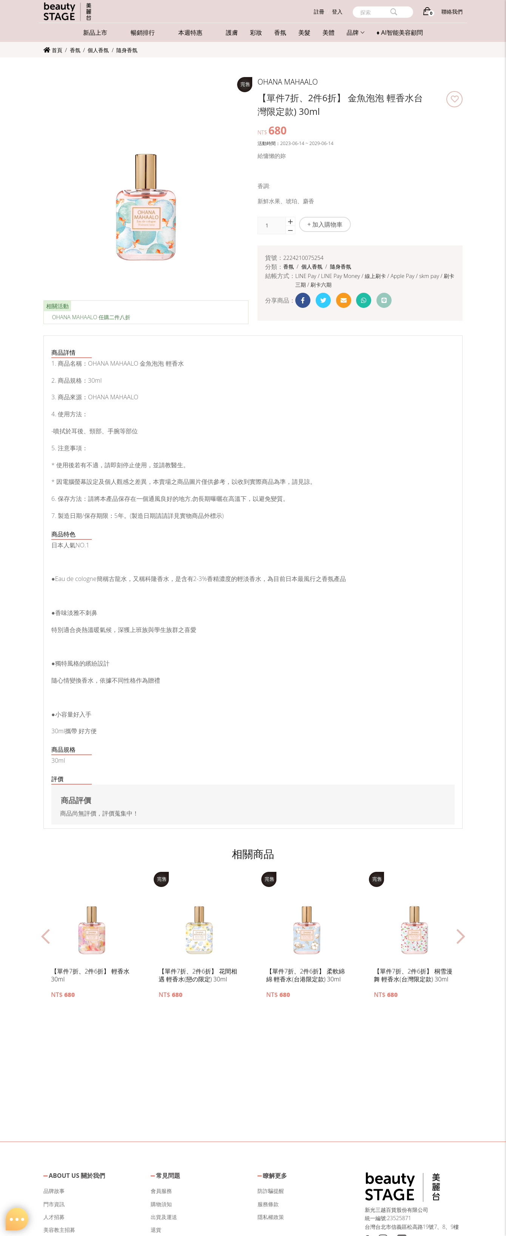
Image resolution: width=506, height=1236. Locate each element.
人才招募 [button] (54, 1217)
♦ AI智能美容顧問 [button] (399, 32)
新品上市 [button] (95, 32)
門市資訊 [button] (54, 1204)
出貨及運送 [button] (164, 1217)
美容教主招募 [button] (59, 1229)
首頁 (52, 50)
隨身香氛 (126, 50)
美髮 (304, 32)
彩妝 (256, 32)
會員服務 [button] (161, 1190)
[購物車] (427, 12)
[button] (454, 99)
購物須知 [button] (161, 1204)
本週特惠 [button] (190, 32)
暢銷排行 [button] (143, 32)
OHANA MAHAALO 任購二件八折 (91, 317)
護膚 (232, 32)
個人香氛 (99, 50)
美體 (328, 32)
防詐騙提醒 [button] (271, 1190)
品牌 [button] (355, 32)
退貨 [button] (156, 1229)
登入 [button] (337, 11)
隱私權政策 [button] (271, 1217)
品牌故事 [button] (54, 1190)
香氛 (280, 32)
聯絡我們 (452, 11)
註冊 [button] (319, 11)
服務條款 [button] (268, 1204)
